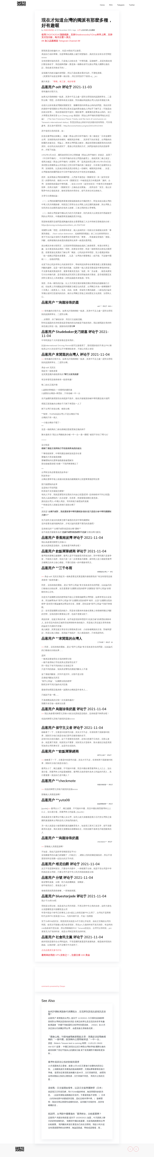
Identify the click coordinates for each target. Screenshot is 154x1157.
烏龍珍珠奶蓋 (49, 30)
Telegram (120, 5)
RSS (111, 5)
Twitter (132, 5)
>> (42, 310)
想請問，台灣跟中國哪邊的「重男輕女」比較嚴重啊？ (74, 1113)
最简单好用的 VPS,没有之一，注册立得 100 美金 (65, 955)
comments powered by (53, 986)
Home (102, 5)
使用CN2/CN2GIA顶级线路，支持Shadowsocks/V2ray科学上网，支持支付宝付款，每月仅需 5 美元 (76, 36)
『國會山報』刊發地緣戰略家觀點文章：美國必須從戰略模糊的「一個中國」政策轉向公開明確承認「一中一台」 (77, 1038)
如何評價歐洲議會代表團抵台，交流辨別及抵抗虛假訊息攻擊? (77, 1013)
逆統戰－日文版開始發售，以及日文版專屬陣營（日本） (76, 1087)
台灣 (79, 30)
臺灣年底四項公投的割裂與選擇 (63, 1061)
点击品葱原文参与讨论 (51, 950)
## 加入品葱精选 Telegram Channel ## (60, 40)
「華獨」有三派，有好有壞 (63, 81)
